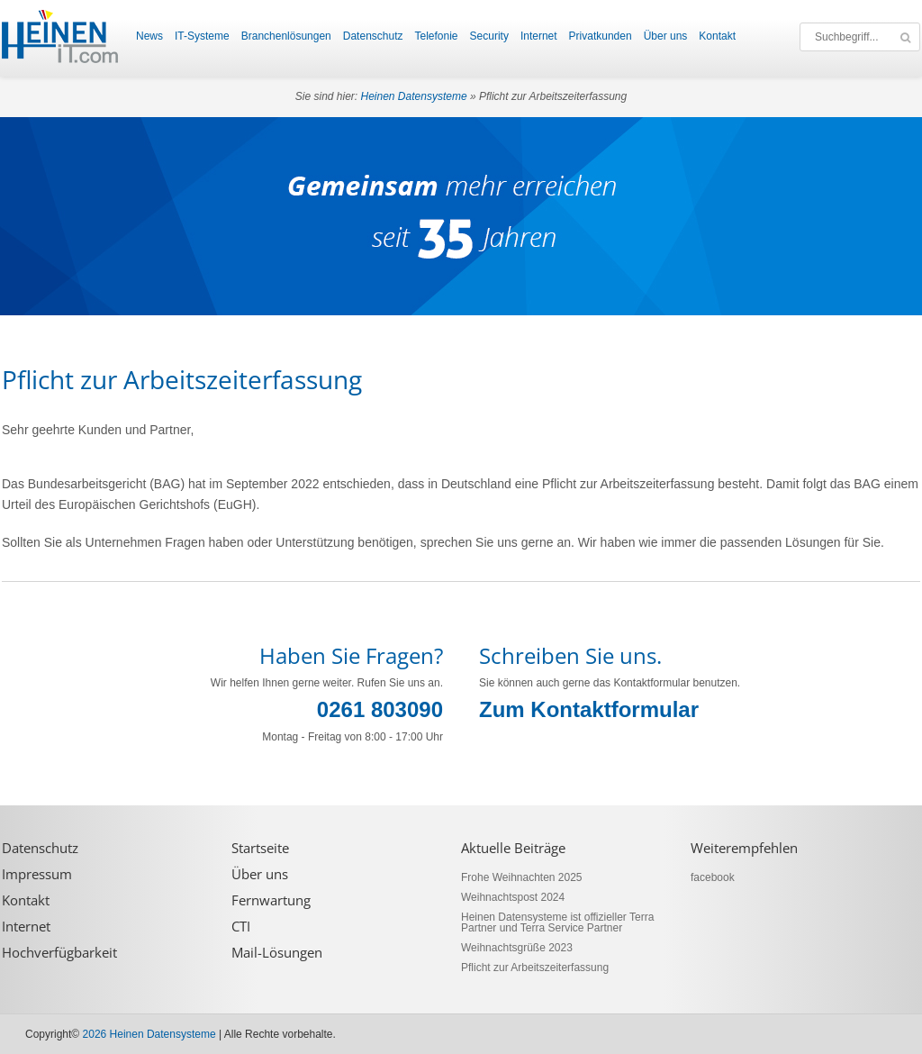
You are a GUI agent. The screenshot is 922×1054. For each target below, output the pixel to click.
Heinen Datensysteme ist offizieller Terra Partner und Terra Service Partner (557, 922)
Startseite (260, 848)
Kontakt (717, 36)
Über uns (666, 36)
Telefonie (435, 36)
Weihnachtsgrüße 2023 (517, 947)
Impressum (37, 874)
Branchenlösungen (286, 36)
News (149, 36)
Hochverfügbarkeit (59, 952)
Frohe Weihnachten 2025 (522, 877)
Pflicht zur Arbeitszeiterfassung (535, 967)
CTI (240, 926)
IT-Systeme (202, 36)
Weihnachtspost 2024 (513, 897)
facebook (713, 877)
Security (489, 36)
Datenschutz (373, 36)
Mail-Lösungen (276, 952)
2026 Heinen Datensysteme (149, 1034)
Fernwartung (271, 900)
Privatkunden (600, 36)
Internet (538, 36)
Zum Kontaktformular (589, 709)
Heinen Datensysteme (414, 96)
